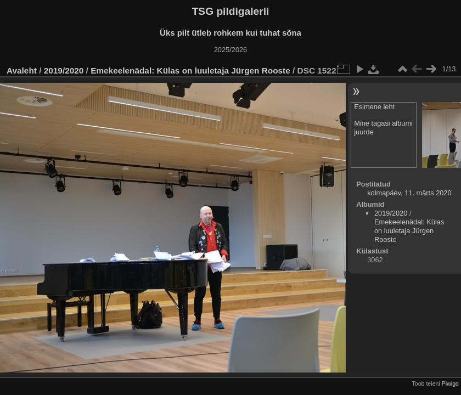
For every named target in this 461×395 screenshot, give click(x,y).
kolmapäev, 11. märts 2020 (409, 193)
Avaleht (22, 70)
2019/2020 (64, 70)
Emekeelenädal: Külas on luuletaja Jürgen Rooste (190, 70)
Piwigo (450, 383)
